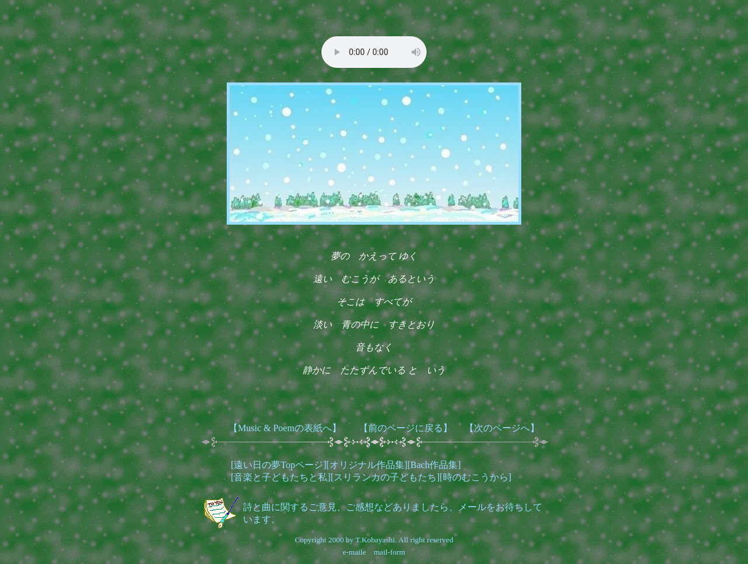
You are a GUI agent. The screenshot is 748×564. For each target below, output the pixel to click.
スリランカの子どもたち (385, 477)
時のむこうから (475, 477)
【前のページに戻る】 (405, 428)
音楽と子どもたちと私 (280, 477)
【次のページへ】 (502, 428)
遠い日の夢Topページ (278, 465)
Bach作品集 (434, 465)
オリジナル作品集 (367, 465)
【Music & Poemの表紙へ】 (284, 428)
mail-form (389, 552)
